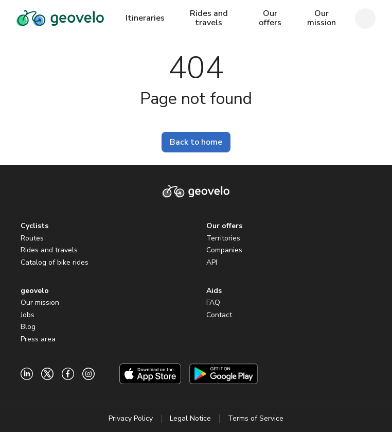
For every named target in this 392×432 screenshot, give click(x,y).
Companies (224, 250)
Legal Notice (190, 418)
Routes (32, 238)
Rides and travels (49, 250)
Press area (38, 339)
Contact (219, 315)
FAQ (213, 302)
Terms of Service (255, 418)
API (211, 262)
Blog (28, 327)
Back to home (196, 142)
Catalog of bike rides (54, 262)
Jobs (27, 315)
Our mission (40, 302)
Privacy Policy (131, 418)
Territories (223, 238)
